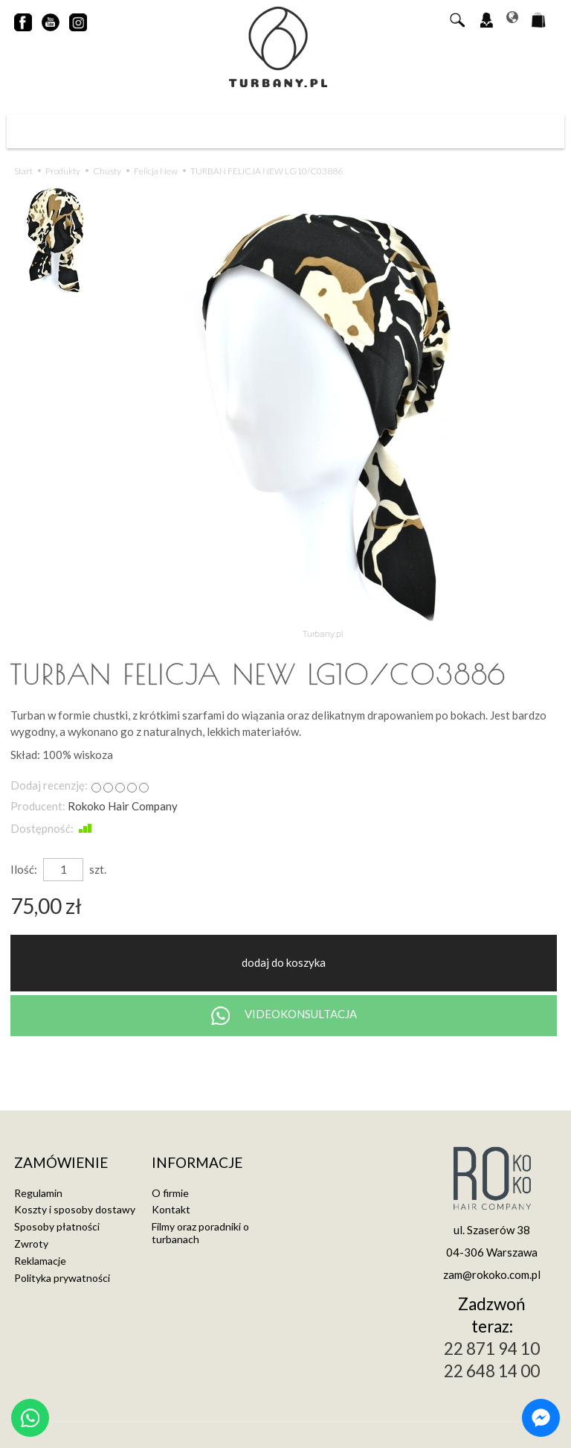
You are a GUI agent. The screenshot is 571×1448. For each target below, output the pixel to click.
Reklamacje (40, 1260)
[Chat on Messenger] (541, 1418)
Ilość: (23, 869)
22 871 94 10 (492, 1349)
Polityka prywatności (62, 1277)
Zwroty (31, 1243)
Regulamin (38, 1193)
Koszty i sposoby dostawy (74, 1209)
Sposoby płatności (57, 1226)
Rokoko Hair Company (123, 806)
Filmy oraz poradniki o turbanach (200, 1232)
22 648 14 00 (492, 1371)
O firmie (170, 1193)
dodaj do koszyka (284, 962)
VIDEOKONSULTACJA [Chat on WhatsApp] (284, 1015)
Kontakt (171, 1209)
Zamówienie (61, 1163)
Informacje (197, 1163)
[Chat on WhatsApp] (30, 1418)
